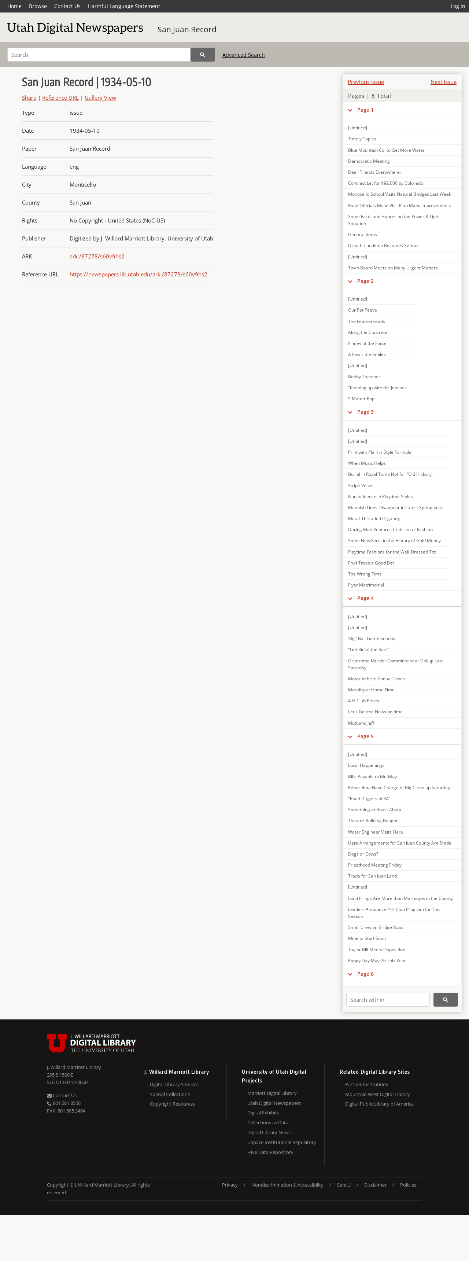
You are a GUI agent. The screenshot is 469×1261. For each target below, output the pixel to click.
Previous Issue (366, 81)
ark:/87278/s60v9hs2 (97, 256)
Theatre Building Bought (373, 820)
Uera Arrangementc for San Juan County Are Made (399, 843)
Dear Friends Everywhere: (374, 172)
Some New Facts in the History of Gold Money (394, 540)
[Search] (99, 55)
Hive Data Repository (270, 1152)
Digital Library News (269, 1132)
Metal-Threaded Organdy (374, 518)
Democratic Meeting (369, 161)
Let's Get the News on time (375, 712)
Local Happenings (366, 765)
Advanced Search (243, 54)
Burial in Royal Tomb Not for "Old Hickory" (390, 474)
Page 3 (365, 411)
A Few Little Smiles (367, 354)
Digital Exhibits (263, 1112)
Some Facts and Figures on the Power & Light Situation (394, 220)
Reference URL (60, 97)
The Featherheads (366, 321)
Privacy (230, 1184)
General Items (362, 234)
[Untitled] (357, 128)
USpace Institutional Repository (281, 1142)
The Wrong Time (365, 574)
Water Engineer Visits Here (375, 832)
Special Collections (170, 1094)
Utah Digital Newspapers (274, 1103)
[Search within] (388, 1000)
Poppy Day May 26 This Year (377, 960)
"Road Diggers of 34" (369, 798)
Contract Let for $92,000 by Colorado (385, 183)
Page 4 (365, 598)
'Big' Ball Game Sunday (371, 638)
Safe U (344, 1184)
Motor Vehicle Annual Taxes (376, 679)
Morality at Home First (371, 690)
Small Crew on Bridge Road (375, 927)
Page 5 (365, 736)
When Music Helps (367, 463)
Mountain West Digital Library (377, 1094)
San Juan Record (187, 29)
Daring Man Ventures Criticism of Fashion (390, 529)
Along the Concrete (367, 332)
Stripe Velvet (361, 485)
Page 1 (365, 109)
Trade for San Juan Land (372, 876)
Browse (38, 6)
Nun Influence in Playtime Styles (380, 496)
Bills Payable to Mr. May (372, 776)
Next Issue (444, 81)
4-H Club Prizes (363, 701)
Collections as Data (267, 1122)
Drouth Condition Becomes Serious (384, 245)
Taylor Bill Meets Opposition (376, 949)
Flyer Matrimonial (366, 585)
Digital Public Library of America (379, 1103)
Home (14, 6)
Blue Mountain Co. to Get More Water (386, 150)
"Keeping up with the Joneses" (378, 388)
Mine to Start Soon (367, 938)
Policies (408, 1184)
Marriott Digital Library (272, 1093)
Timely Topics (362, 139)
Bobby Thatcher (364, 377)
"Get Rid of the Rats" (368, 649)
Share (29, 97)
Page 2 (365, 280)
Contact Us (67, 6)
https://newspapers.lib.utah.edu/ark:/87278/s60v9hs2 (138, 274)
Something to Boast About (374, 809)
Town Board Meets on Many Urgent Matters (393, 268)
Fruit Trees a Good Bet (371, 563)
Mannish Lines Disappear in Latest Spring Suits (395, 507)
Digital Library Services (174, 1084)
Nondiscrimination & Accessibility (287, 1184)
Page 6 (365, 973)
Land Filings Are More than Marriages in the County (400, 898)
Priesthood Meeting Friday (375, 865)
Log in (458, 6)
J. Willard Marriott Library (74, 1067)
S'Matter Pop (361, 399)
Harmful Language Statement (124, 6)
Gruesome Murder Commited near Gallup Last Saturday (395, 664)
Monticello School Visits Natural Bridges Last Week (399, 194)
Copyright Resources (172, 1103)
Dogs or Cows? (363, 854)
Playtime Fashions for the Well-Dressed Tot (392, 552)
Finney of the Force (367, 343)
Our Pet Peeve (362, 310)
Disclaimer (375, 1184)
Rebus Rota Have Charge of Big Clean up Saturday (399, 787)
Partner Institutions (366, 1084)
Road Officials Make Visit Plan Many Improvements (399, 205)
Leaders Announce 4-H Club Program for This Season (394, 912)
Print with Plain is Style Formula (379, 452)
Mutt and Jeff (361, 723)
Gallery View (100, 97)
